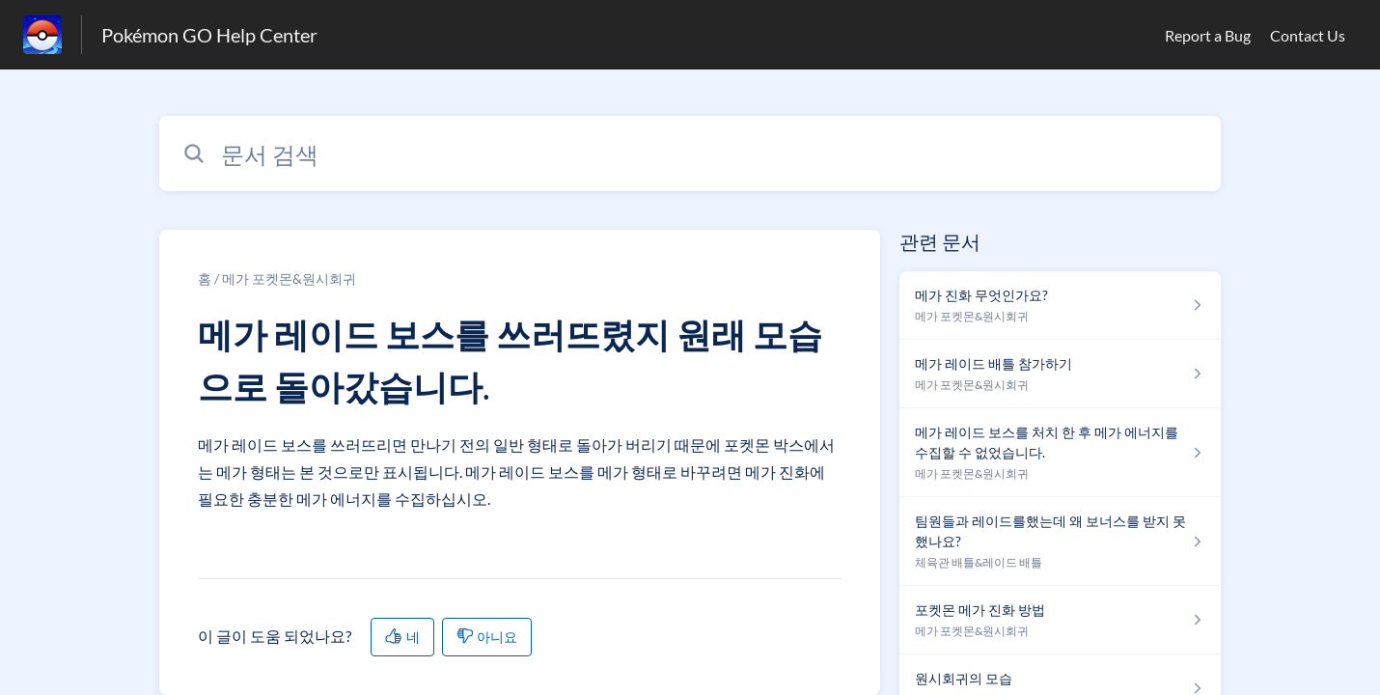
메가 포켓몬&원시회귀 (289, 278)
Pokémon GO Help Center (209, 34)
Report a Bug (1208, 35)
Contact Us (1307, 35)
